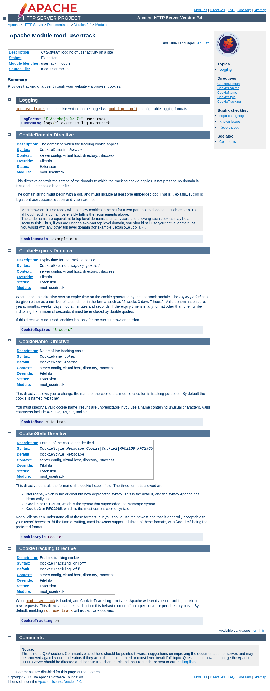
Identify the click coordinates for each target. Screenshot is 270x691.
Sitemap (260, 10)
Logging (225, 70)
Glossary (244, 10)
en (199, 43)
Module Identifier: (24, 63)
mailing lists (185, 662)
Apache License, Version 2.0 (59, 682)
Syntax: (23, 150)
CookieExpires (228, 88)
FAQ (231, 10)
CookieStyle (226, 97)
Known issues (229, 122)
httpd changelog (231, 116)
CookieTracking (229, 101)
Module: (24, 172)
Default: (24, 362)
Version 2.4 (82, 25)
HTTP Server (33, 25)
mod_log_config (124, 109)
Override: (25, 161)
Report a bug (229, 127)
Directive (64, 135)
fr (207, 43)
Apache (14, 25)
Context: (24, 155)
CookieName (227, 92)
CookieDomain (228, 84)
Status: (15, 58)
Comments (227, 142)
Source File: (19, 69)
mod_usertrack (30, 109)
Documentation (58, 25)
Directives (217, 10)
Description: (20, 52)
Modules (200, 10)
